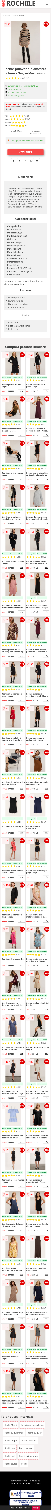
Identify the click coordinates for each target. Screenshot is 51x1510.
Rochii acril (10, 1456)
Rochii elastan (25, 1448)
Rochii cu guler (35, 1432)
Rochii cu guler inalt (14, 1432)
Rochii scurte (11, 1463)
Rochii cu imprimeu (28, 1456)
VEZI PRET (25, 152)
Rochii (7, 15)
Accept (36, 1507)
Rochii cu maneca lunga (32, 1425)
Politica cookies (33, 1483)
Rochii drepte (11, 1440)
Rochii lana (10, 1448)
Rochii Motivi (18, 15)
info (21, 391)
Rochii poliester (29, 1440)
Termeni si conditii (19, 1480)
